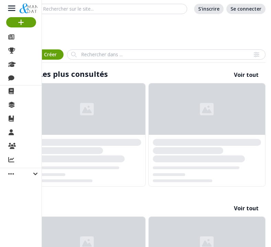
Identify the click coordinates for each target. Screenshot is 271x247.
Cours (26, 64)
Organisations (36, 146)
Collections (32, 105)
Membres (30, 133)
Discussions (33, 78)
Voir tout (246, 75)
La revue (29, 91)
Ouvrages (30, 118)
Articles (27, 37)
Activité (27, 160)
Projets (27, 51)
